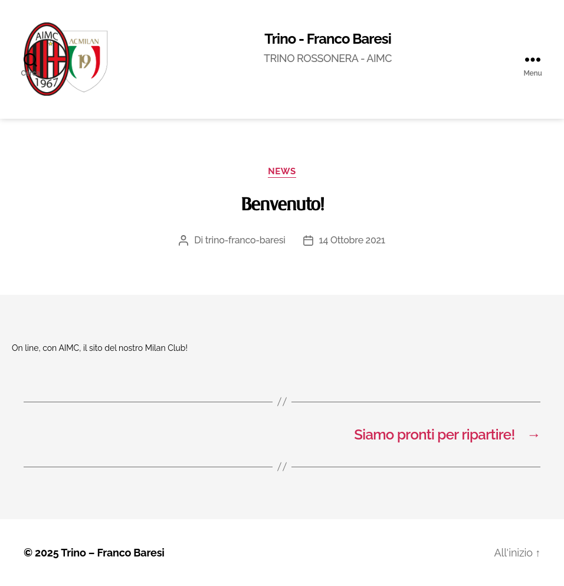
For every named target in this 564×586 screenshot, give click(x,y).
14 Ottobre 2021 (352, 240)
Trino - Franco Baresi (327, 39)
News (282, 171)
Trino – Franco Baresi (113, 552)
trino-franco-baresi (245, 240)
